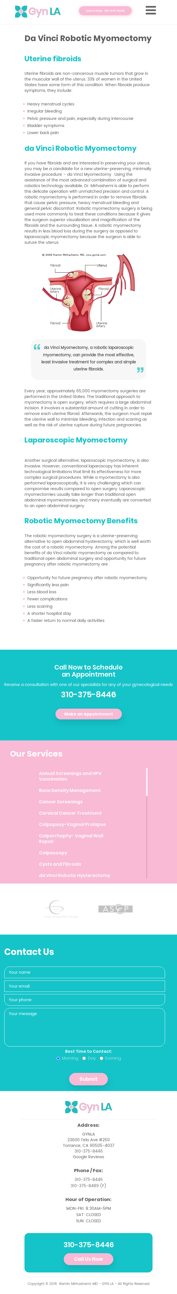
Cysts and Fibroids (60, 864)
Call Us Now (88, 1259)
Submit (88, 1079)
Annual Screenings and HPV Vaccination (70, 776)
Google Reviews (88, 1157)
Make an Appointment (88, 714)
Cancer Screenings (61, 802)
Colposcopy (53, 853)
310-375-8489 (85, 1186)
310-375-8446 (88, 695)
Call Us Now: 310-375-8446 (105, 10)
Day (89, 1058)
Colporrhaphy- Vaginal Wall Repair (71, 838)
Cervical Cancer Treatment (70, 813)
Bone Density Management (70, 790)
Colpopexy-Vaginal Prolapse (72, 824)
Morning (67, 1058)
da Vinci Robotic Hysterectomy (74, 875)
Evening (110, 1058)
